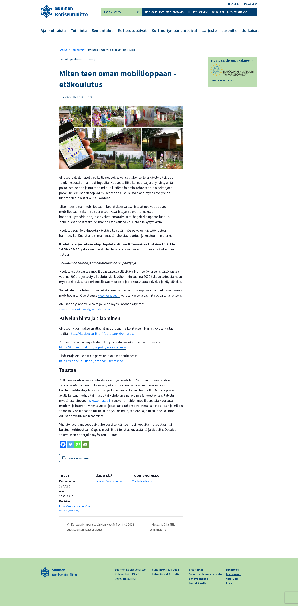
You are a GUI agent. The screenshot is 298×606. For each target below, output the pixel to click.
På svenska (250, 4)
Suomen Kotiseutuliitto (109, 481)
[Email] (85, 444)
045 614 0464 (170, 569)
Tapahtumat (154, 12)
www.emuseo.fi (109, 295)
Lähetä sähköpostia (166, 574)
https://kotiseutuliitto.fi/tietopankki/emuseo (91, 361)
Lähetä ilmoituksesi (222, 80)
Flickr (230, 583)
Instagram (233, 574)
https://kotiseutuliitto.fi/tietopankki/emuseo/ (101, 333)
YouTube (232, 579)
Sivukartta (196, 569)
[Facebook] (63, 444)
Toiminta (79, 30)
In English (233, 4)
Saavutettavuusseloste (205, 574)
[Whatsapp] (77, 444)
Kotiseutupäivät (132, 30)
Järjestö (209, 30)
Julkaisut (250, 30)
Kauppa (218, 12)
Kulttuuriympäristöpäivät (174, 30)
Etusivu (63, 49)
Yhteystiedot (237, 12)
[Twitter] (70, 444)
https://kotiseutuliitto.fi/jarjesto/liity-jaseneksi (92, 347)
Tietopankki (175, 12)
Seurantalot (102, 30)
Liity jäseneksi (198, 12)
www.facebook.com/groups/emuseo (85, 309)
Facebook (232, 569)
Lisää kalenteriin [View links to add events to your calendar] (78, 458)
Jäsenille (229, 30)
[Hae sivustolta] (118, 12)
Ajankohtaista (53, 30)
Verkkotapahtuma (142, 481)
